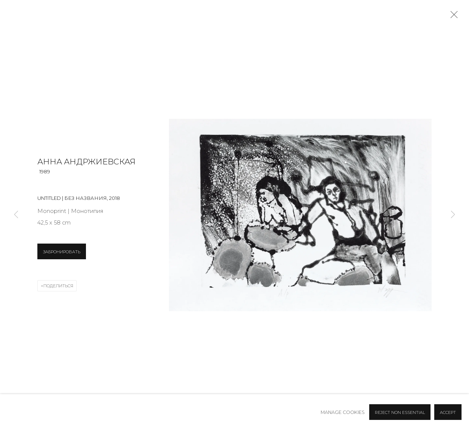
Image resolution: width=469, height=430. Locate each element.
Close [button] (452, 16)
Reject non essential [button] (400, 412)
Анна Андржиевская (86, 161)
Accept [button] (448, 412)
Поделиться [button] (58, 285)
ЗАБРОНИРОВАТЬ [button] (61, 251)
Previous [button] (16, 215)
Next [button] (453, 215)
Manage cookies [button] (343, 412)
